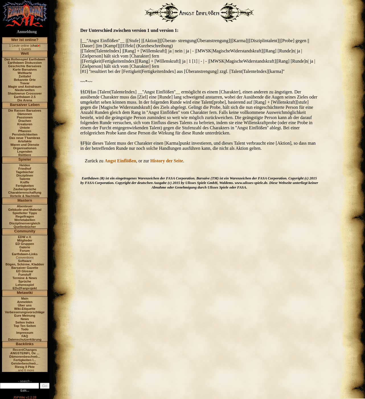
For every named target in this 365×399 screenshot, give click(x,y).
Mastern (24, 200)
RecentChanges (25, 349)
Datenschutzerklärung (25, 339)
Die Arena (24, 100)
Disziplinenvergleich (24, 223)
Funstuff (25, 274)
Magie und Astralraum (24, 86)
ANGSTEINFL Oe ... (24, 353)
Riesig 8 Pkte (25, 367)
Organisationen (24, 148)
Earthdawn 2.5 (25, 97)
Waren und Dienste (24, 144)
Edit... (24, 390)
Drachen (25, 120)
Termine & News (25, 278)
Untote (25, 127)
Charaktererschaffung (24, 192)
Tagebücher (25, 172)
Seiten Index (24, 322)
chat (34, 45)
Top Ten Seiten (25, 326)
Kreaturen (24, 124)
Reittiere (25, 155)
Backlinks (25, 344)
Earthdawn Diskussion (25, 62)
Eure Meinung (24, 315)
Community (24, 231)
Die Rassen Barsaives (24, 110)
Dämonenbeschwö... (24, 356)
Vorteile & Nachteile (25, 196)
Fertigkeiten (25, 185)
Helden (24, 165)
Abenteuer (24, 206)
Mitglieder (24, 240)
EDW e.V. (25, 237)
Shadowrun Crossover (25, 93)
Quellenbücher (25, 226)
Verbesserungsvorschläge (24, 312)
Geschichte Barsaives (24, 66)
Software (24, 261)
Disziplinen (24, 175)
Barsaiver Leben (25, 105)
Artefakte (25, 141)
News (24, 319)
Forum (25, 250)
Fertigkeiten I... (24, 360)
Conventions (25, 257)
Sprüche (25, 281)
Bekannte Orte (25, 79)
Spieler (25, 159)
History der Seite (166, 160)
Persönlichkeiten (25, 134)
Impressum (24, 332)
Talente (24, 179)
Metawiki (25, 292)
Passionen (25, 117)
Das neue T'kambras (24, 138)
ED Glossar (24, 271)
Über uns (25, 305)
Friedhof (25, 168)
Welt (25, 53)
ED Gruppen (24, 243)
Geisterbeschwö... (24, 363)
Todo (25, 329)
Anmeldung (27, 32)
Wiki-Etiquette (24, 308)
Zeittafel (25, 76)
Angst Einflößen (120, 160)
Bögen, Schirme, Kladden (24, 264)
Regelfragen (25, 216)
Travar (25, 83)
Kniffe (24, 182)
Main (24, 298)
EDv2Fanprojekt (25, 288)
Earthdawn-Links (25, 254)
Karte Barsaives (25, 69)
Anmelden (24, 302)
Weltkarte (25, 73)
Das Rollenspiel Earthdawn (24, 59)
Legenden (24, 151)
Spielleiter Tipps (25, 213)
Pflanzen (24, 131)
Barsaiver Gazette (24, 267)
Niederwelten (25, 90)
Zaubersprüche (24, 189)
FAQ (24, 336)
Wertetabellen (24, 220)
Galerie (24, 247)
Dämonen (24, 114)
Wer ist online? (24, 40)
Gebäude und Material (25, 209)
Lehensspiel (25, 285)
